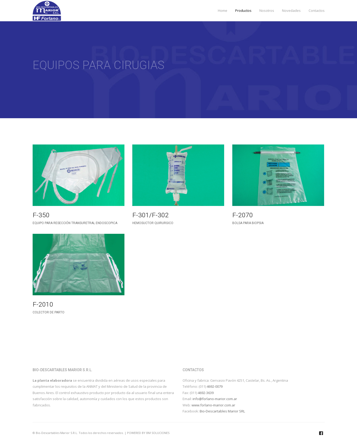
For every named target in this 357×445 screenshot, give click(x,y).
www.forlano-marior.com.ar (213, 405)
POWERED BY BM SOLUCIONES (148, 433)
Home (222, 10)
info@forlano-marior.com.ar (215, 398)
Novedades (291, 10)
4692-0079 (215, 386)
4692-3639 (206, 392)
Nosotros (266, 10)
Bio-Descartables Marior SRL (222, 411)
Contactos (317, 10)
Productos (243, 10)
